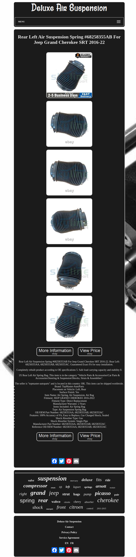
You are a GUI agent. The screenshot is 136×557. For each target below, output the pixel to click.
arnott (101, 486)
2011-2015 (101, 508)
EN (66, 543)
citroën (67, 502)
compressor (35, 485)
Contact (69, 527)
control (90, 508)
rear (43, 500)
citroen (76, 507)
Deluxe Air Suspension (69, 521)
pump (87, 494)
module (112, 488)
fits (99, 479)
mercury (74, 480)
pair (116, 494)
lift (60, 487)
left (68, 486)
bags (76, 494)
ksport (77, 486)
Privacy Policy (69, 532)
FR (72, 543)
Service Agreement (69, 537)
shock (37, 507)
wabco (56, 501)
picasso (103, 493)
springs (88, 487)
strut (66, 494)
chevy (77, 501)
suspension (52, 478)
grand (37, 492)
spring (27, 500)
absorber (89, 502)
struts (53, 487)
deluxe (87, 479)
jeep (54, 493)
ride (107, 480)
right (23, 494)
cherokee (108, 500)
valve (31, 480)
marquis (49, 509)
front (61, 507)
